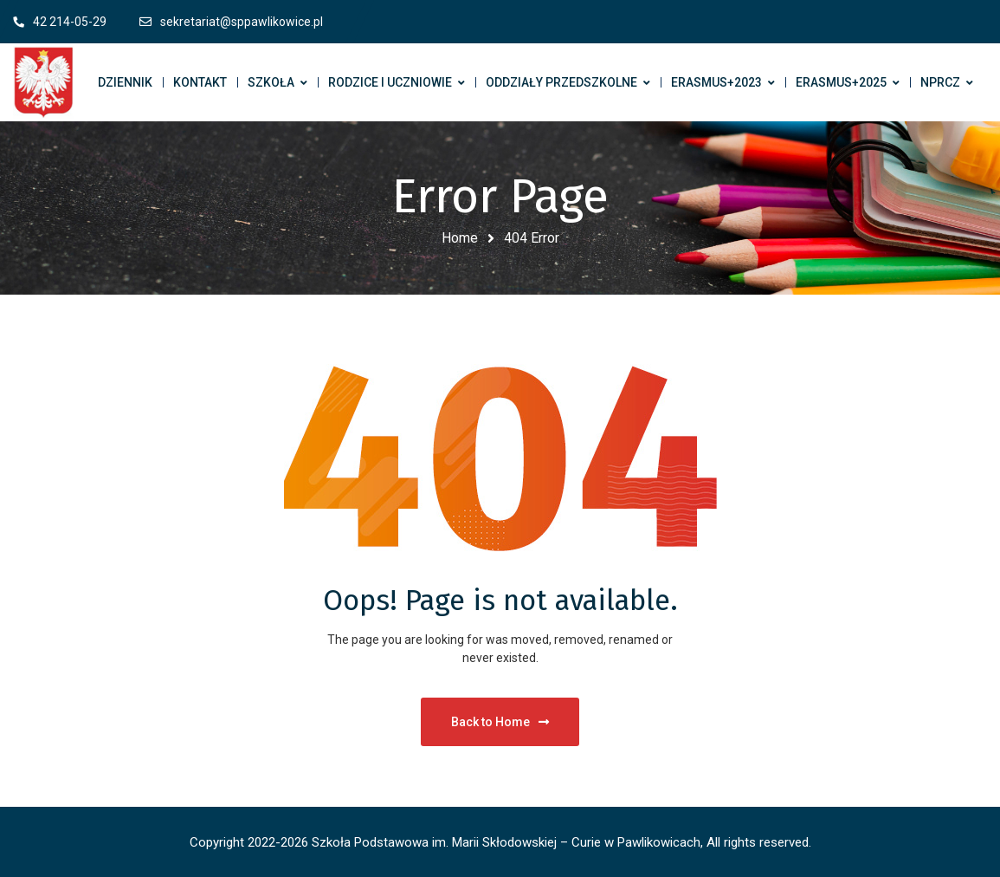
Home (460, 238)
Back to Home (500, 722)
